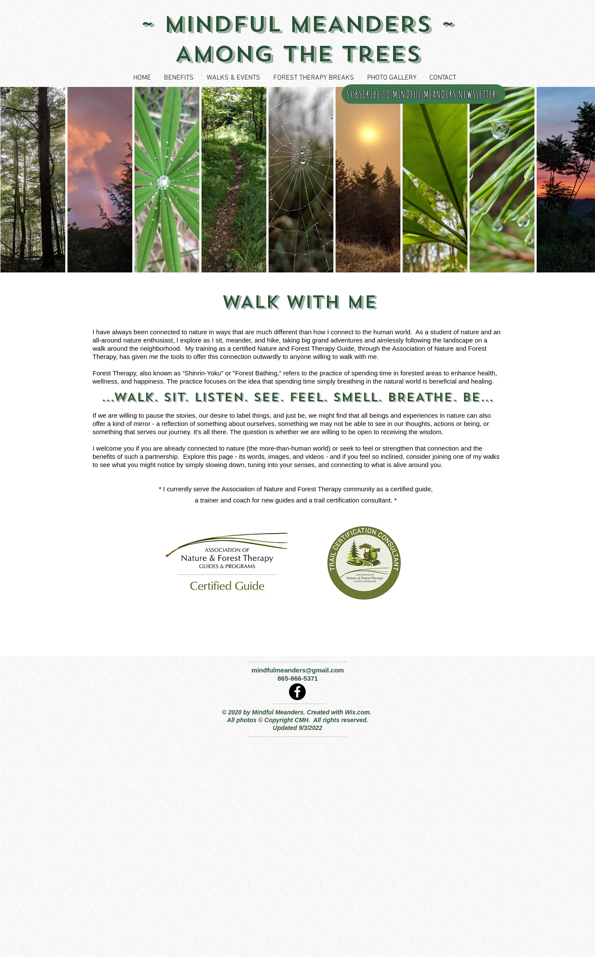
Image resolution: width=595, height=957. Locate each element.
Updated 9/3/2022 (297, 727)
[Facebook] (297, 691)
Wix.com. (359, 712)
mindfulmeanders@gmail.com (298, 670)
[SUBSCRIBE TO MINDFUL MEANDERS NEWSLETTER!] (423, 94)
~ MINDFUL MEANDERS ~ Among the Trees (297, 39)
